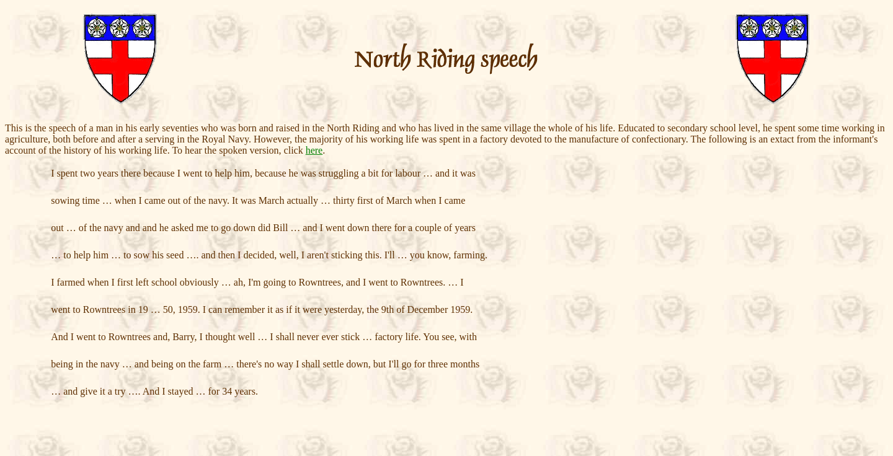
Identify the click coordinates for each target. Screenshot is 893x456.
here (314, 150)
